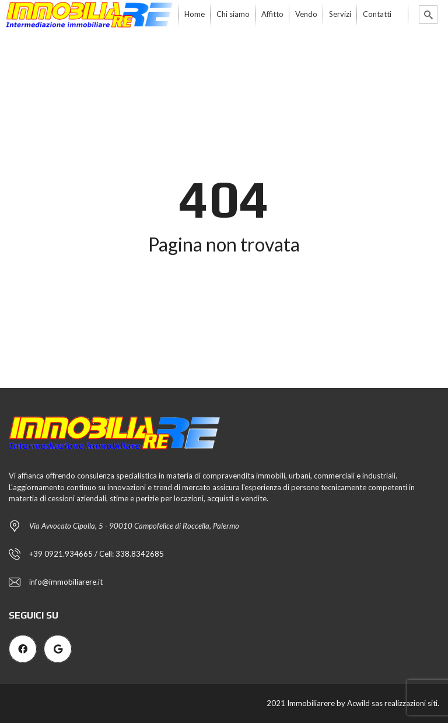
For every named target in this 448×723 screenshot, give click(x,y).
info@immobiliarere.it (66, 581)
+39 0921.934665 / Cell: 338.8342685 (96, 553)
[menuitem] (194, 14)
